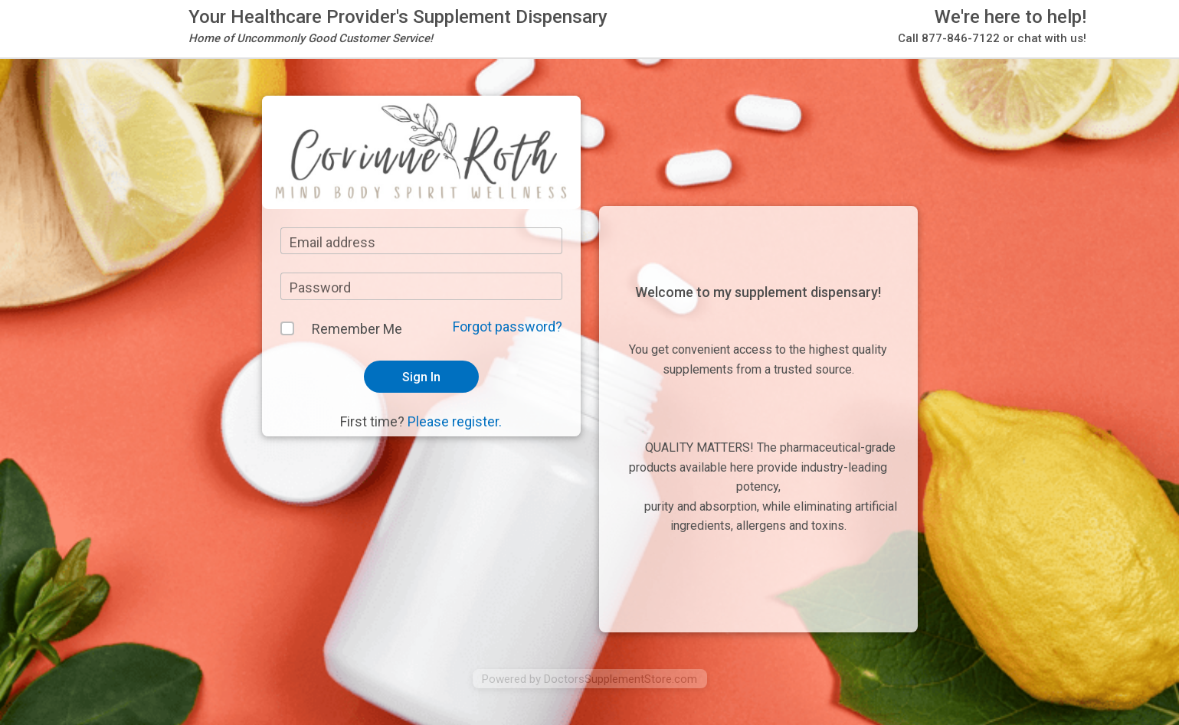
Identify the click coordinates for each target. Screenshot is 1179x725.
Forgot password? (507, 326)
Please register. (455, 421)
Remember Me (357, 329)
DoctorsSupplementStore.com (620, 679)
